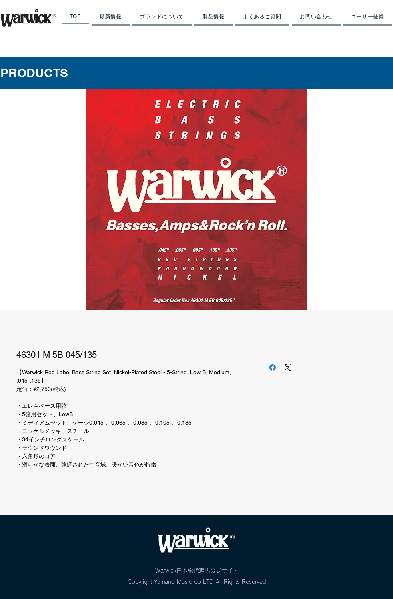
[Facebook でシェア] (272, 367)
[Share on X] (288, 367)
